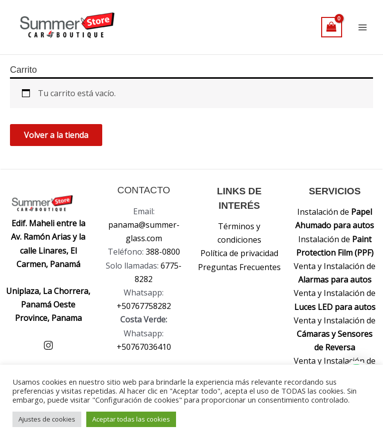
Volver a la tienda (56, 135)
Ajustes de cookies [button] (46, 419)
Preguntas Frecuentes (239, 267)
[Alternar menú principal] (362, 26)
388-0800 (163, 251)
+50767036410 (144, 346)
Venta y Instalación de (335, 334)
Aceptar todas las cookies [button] (131, 419)
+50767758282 (144, 305)
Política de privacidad (239, 253)
